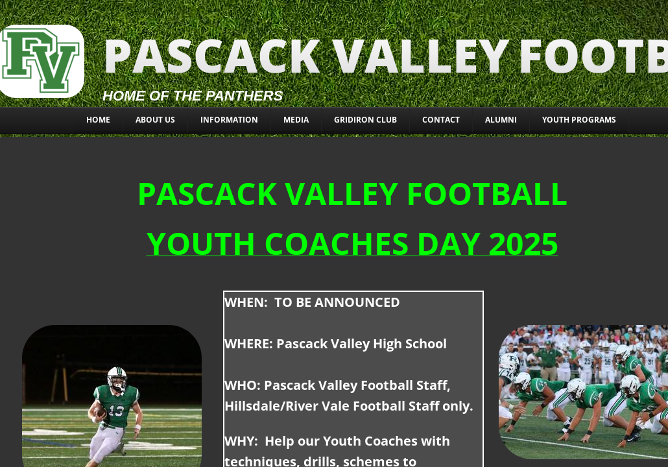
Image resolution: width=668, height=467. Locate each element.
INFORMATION (229, 119)
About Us (155, 119)
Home (98, 119)
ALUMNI (501, 119)
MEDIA (296, 119)
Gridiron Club (365, 119)
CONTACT (441, 119)
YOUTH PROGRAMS (579, 119)
